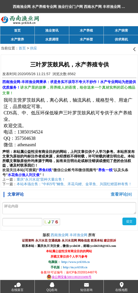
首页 (22, 48)
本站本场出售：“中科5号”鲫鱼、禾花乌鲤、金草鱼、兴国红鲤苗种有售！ (74, 184)
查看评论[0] (121, 194)
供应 (33, 48)
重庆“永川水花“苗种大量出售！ (41, 179)
